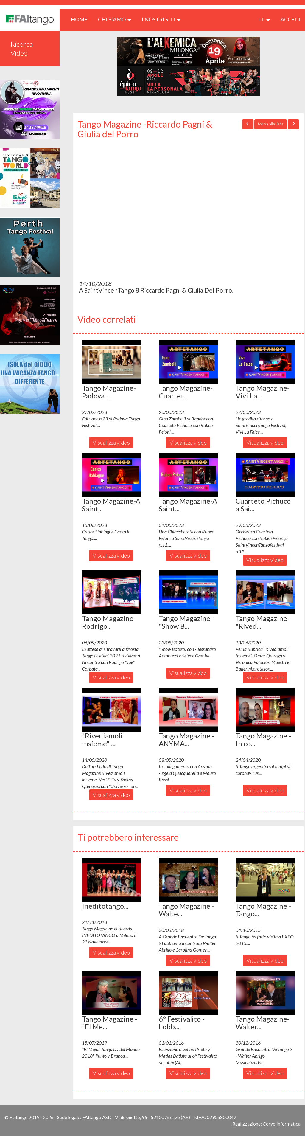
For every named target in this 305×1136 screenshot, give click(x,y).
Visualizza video (111, 442)
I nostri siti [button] (161, 19)
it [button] (264, 19)
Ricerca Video (21, 48)
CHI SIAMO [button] (114, 19)
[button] (111, 362)
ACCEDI (291, 19)
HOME (81, 19)
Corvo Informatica (282, 1123)
